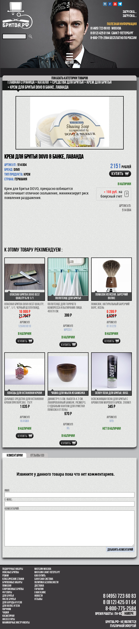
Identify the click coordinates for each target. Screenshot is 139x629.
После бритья (9, 599)
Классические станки (13, 579)
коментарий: (12, 508)
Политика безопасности (46, 582)
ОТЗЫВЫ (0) (37, 455)
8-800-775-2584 (99, 38)
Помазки (6, 585)
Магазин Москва (42, 569)
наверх (128, 613)
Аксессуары (8, 619)
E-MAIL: (9, 499)
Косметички (8, 616)
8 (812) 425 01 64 (100, 33)
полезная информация (122, 24)
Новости (38, 595)
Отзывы (38, 599)
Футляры (7, 592)
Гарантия (39, 589)
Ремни (5, 575)
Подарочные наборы (12, 569)
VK (105, 4)
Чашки (5, 612)
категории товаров (69, 78)
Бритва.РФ (17, 15)
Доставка (39, 585)
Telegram (120, 4)
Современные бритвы (13, 589)
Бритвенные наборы (12, 582)
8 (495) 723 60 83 (100, 28)
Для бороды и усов (12, 602)
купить (117, 173)
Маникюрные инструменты (16, 622)
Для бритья (8, 595)
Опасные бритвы (10, 572)
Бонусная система (43, 579)
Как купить (40, 575)
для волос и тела (11, 605)
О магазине (40, 592)
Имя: (7, 490)
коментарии (15, 455)
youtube (115, 4)
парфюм (6, 609)
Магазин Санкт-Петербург (47, 572)
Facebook (110, 4)
